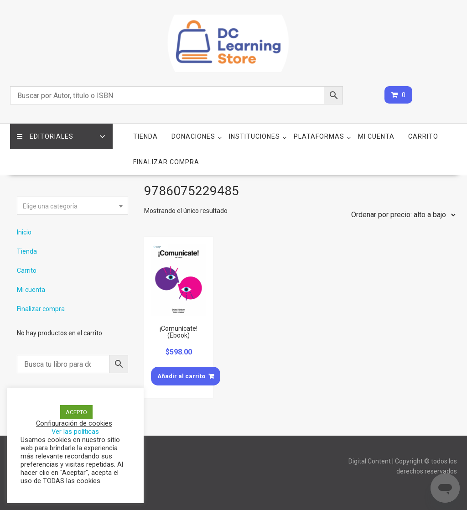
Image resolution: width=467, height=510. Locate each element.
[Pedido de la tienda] (401, 215)
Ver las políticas (75, 431)
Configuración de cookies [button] (74, 423)
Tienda (145, 136)
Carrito (423, 136)
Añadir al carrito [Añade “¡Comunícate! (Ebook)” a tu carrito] (181, 376)
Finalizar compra (166, 162)
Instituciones (254, 136)
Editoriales (45, 136)
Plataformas (319, 136)
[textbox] (72, 206)
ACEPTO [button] (76, 412)
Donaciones (193, 136)
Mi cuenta (376, 136)
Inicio (24, 232)
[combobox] (72, 206)
